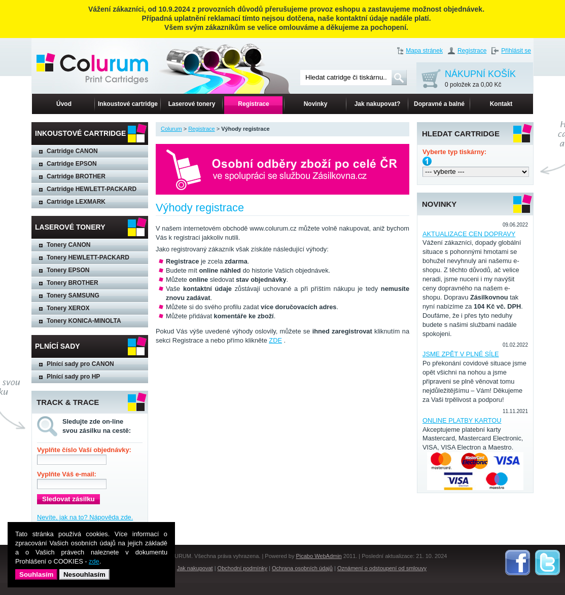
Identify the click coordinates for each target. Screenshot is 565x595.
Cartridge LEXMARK (76, 201)
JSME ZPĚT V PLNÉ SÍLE (460, 354)
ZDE (275, 340)
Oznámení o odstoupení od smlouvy (382, 568)
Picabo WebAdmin (318, 556)
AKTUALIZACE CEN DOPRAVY (468, 234)
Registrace (471, 50)
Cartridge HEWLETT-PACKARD (91, 189)
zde (94, 561)
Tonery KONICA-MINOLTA (84, 320)
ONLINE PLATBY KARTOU (462, 420)
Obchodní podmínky (242, 568)
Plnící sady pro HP (73, 376)
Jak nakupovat (195, 568)
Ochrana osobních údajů (302, 568)
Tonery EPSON (68, 270)
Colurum (171, 129)
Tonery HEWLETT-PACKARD (88, 257)
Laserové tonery (192, 103)
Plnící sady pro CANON (80, 363)
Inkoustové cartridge (128, 103)
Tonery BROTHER (72, 282)
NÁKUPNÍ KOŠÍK (480, 79)
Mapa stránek (424, 50)
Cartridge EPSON (72, 163)
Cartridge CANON (72, 151)
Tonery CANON (68, 244)
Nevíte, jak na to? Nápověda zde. (85, 517)
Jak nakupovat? (378, 103)
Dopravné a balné (439, 103)
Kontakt (501, 103)
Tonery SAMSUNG (73, 295)
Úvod (64, 103)
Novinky (316, 103)
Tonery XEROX (68, 308)
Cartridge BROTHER (76, 176)
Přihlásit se (516, 50)
